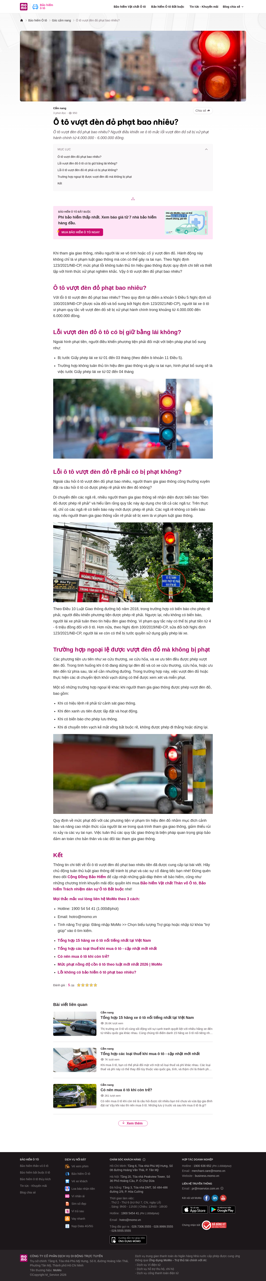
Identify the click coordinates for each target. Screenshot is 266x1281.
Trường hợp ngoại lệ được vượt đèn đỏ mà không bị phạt (95, 176)
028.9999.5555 (163, 1226)
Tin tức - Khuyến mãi (204, 6)
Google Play (222, 1210)
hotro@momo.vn (130, 1220)
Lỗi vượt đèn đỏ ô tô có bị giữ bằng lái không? (87, 163)
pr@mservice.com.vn (205, 1188)
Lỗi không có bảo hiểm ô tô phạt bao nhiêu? (97, 972)
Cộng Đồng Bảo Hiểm (87, 877)
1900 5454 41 (130, 1213)
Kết (60, 183)
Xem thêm (132, 1123)
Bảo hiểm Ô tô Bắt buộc (167, 6)
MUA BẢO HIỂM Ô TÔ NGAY (81, 232)
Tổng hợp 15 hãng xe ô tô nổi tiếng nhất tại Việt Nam (104, 940)
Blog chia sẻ (233, 6)
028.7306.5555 (141, 1226)
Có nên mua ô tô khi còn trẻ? (83, 956)
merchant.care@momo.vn (208, 1170)
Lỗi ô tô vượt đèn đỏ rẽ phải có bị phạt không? (88, 170)
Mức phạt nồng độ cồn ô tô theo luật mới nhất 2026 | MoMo (110, 964)
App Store (195, 1210)
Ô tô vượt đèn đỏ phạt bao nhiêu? (79, 156)
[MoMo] (21, 20)
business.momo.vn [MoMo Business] (207, 1175)
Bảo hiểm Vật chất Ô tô (130, 6)
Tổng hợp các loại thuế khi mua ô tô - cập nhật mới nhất (107, 949)
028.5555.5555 (121, 1230)
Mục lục (133, 149)
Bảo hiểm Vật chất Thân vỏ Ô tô (168, 883)
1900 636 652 (212, 1165)
